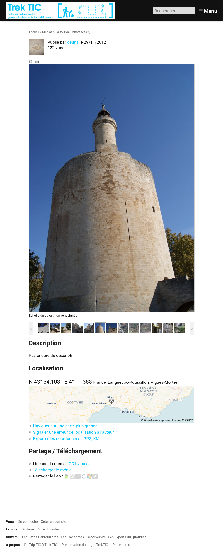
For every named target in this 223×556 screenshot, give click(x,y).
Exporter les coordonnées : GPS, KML (67, 438)
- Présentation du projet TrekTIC (84, 545)
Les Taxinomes (72, 537)
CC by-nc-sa (80, 463)
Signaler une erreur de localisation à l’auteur (73, 432)
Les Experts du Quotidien (127, 537)
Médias (47, 32)
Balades (53, 529)
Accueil (34, 32)
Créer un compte (53, 522)
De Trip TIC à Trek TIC (40, 545)
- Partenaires (120, 545)
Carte (40, 529)
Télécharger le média (37, 62)
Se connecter (28, 522)
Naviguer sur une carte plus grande (65, 425)
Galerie (28, 529)
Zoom (31, 62)
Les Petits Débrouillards (40, 537)
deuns (72, 42)
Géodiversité (96, 537)
